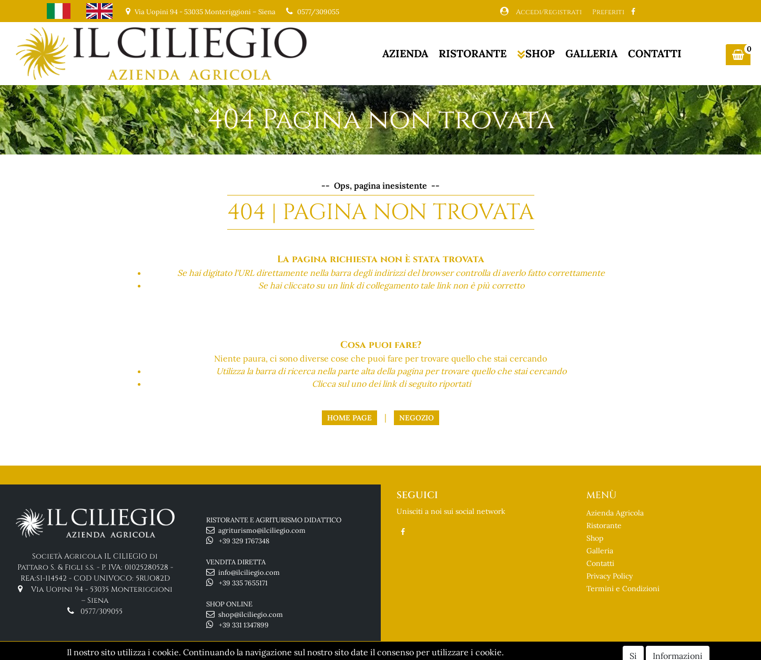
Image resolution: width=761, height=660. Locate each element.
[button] (738, 54)
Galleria (599, 550)
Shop (594, 538)
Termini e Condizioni (622, 588)
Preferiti (608, 12)
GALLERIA (591, 53)
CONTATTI (655, 53)
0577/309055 (318, 11)
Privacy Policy (609, 576)
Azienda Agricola (615, 513)
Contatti (600, 563)
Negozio (416, 417)
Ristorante (604, 525)
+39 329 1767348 (244, 541)
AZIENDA (405, 53)
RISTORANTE (472, 53)
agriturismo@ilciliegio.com (262, 530)
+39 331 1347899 (244, 625)
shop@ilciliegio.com (250, 614)
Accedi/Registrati (549, 12)
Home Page (349, 417)
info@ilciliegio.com (249, 572)
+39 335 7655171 (243, 583)
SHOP (536, 53)
